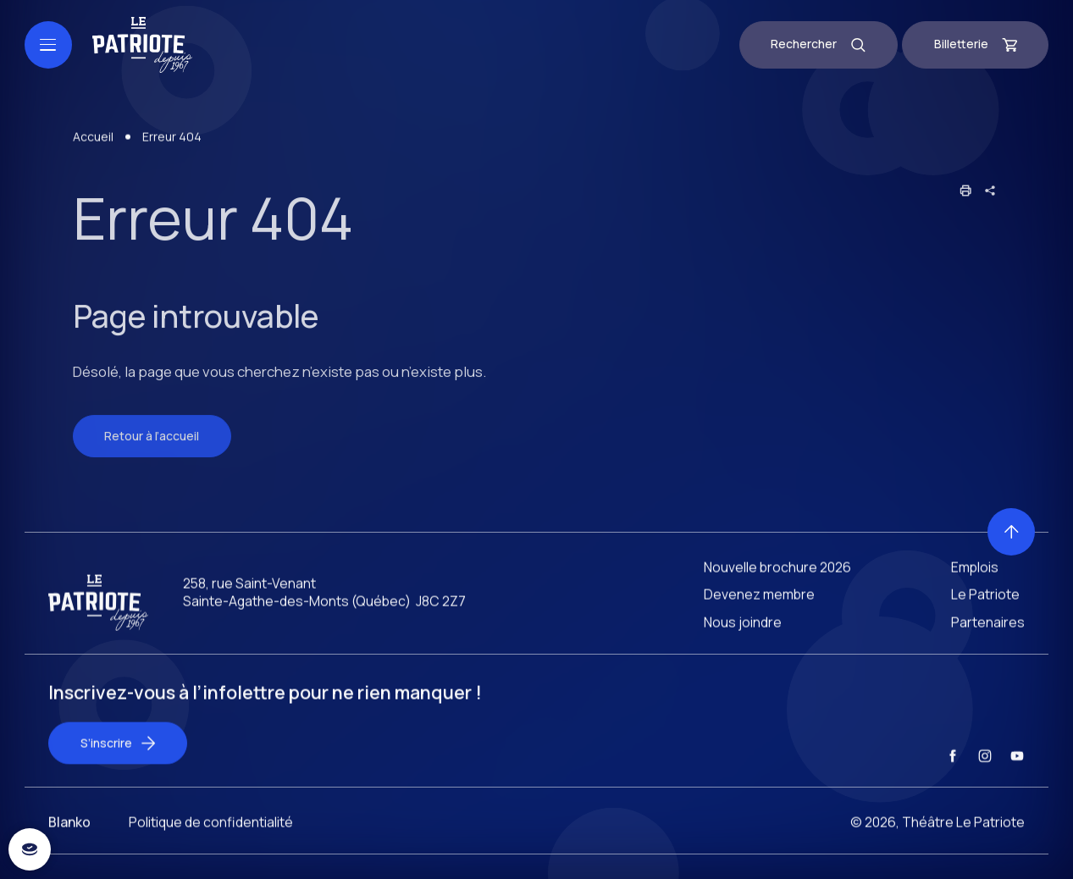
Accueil (93, 154)
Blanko (69, 840)
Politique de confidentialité (211, 840)
